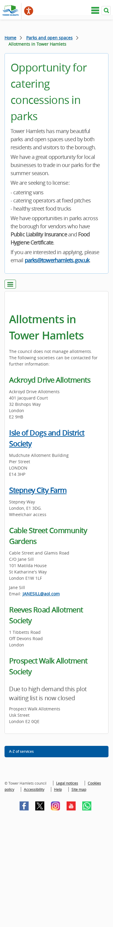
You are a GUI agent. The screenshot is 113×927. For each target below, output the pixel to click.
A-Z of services (21, 751)
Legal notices (67, 783)
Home (10, 38)
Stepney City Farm (38, 490)
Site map (78, 789)
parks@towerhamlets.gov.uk (57, 260)
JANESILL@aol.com (41, 594)
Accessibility (34, 789)
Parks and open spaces (49, 38)
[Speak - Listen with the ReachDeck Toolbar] (28, 10)
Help (58, 789)
